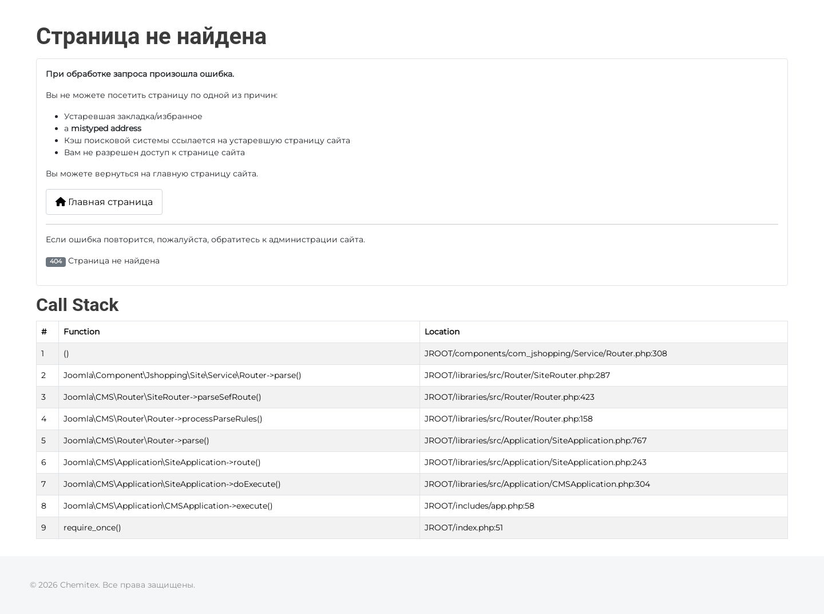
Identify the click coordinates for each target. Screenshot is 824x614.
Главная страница (104, 201)
